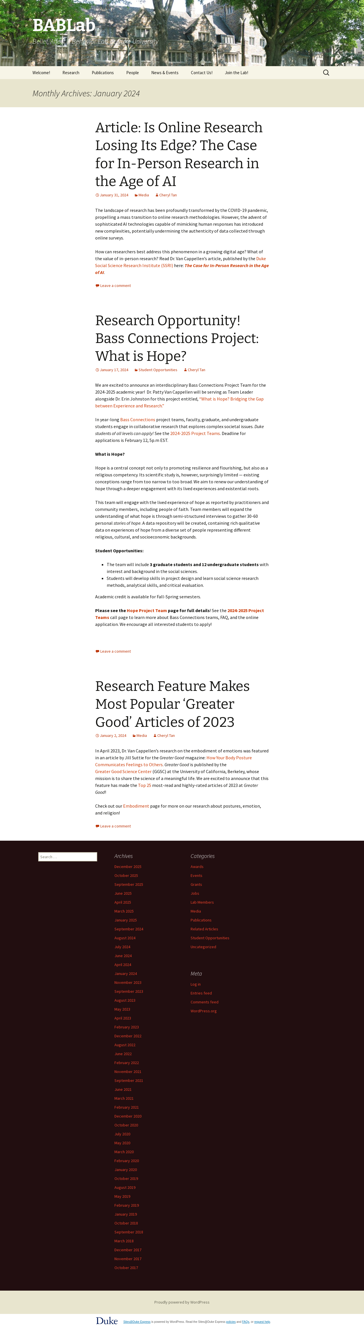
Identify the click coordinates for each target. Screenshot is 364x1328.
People (132, 72)
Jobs (195, 893)
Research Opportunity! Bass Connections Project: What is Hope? (177, 338)
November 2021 (127, 1071)
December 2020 (127, 1116)
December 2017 (127, 1249)
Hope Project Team (147, 610)
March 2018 (124, 1240)
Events (196, 875)
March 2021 (124, 1098)
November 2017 (127, 1258)
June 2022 (123, 1053)
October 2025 (126, 875)
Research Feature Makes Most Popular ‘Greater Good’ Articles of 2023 (172, 704)
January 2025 (125, 920)
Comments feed (205, 1002)
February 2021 (126, 1107)
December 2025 (127, 866)
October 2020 (126, 1125)
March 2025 (124, 911)
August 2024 (124, 937)
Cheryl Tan (168, 195)
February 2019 (126, 1205)
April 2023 (122, 1018)
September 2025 (128, 884)
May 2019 (122, 1196)
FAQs (245, 1321)
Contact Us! (201, 72)
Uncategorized (203, 946)
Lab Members (202, 902)
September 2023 (128, 991)
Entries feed (201, 993)
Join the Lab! (236, 72)
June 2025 (123, 893)
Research (70, 72)
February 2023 (126, 1027)
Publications (103, 72)
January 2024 (125, 973)
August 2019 (124, 1187)
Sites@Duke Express (137, 1321)
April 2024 (122, 964)
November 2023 (127, 982)
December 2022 (127, 1035)
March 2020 (124, 1151)
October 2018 (126, 1223)
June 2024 (123, 955)
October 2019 (126, 1178)
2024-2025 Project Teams (195, 433)
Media (144, 195)
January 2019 (125, 1214)
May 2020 (122, 1142)
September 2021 (128, 1080)
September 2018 (128, 1232)
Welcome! (41, 72)
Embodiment (136, 806)
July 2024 (122, 946)
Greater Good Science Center (123, 771)
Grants (196, 884)
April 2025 (122, 902)
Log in (196, 984)
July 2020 (122, 1134)
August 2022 (124, 1044)
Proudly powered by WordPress (182, 1302)
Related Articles (204, 929)
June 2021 (123, 1089)
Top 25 (144, 785)
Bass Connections (137, 419)
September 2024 (128, 929)
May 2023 (122, 1009)
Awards (197, 866)
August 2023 (124, 1000)
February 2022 (126, 1062)
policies (230, 1321)
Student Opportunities (158, 369)
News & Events (165, 72)
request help (262, 1321)
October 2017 (126, 1267)
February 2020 (126, 1160)
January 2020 (125, 1169)
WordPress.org (204, 1010)
